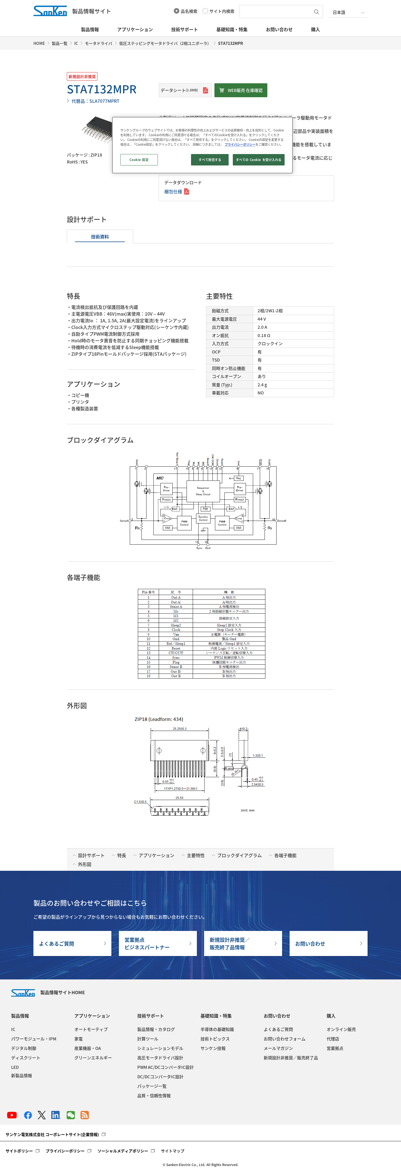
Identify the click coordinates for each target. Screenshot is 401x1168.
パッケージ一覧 (152, 1086)
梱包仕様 (173, 191)
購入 (315, 29)
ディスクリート (25, 1058)
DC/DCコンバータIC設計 (160, 1077)
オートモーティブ (91, 1029)
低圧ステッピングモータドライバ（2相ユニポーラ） (165, 43)
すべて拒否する (210, 159)
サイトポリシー (19, 1151)
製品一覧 (59, 43)
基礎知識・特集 (232, 29)
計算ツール (147, 1039)
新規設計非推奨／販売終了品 (291, 1058)
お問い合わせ (279, 29)
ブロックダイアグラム (239, 855)
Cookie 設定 (138, 159)
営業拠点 (335, 1048)
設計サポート (91, 855)
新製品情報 (21, 1075)
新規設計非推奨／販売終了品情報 (230, 943)
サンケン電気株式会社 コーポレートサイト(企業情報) (52, 1134)
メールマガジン (278, 1048)
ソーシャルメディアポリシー (122, 1151)
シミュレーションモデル (160, 1048)
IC (76, 43)
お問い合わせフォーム (284, 1039)
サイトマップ (172, 1151)
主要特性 (196, 855)
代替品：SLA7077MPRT (95, 100)
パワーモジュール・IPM (33, 1039)
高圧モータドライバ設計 (160, 1058)
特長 (121, 855)
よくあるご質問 (56, 943)
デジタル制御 (23, 1048)
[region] (202, 145)
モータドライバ (98, 43)
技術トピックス (215, 1039)
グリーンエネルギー (93, 1058)
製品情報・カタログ (156, 1029)
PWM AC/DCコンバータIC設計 (165, 1067)
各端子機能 (285, 855)
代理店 (333, 1039)
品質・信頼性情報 (154, 1096)
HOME (39, 43)
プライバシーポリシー (65, 1151)
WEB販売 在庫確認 (245, 90)
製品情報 (90, 29)
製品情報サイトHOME (48, 992)
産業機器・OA (87, 1048)
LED (15, 1067)
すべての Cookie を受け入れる (259, 159)
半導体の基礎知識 (217, 1029)
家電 (78, 1039)
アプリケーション (135, 29)
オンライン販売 (341, 1029)
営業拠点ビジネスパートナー (147, 943)
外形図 (84, 864)
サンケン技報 (213, 1048)
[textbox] (276, 11)
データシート (179, 90)
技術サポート (184, 29)
